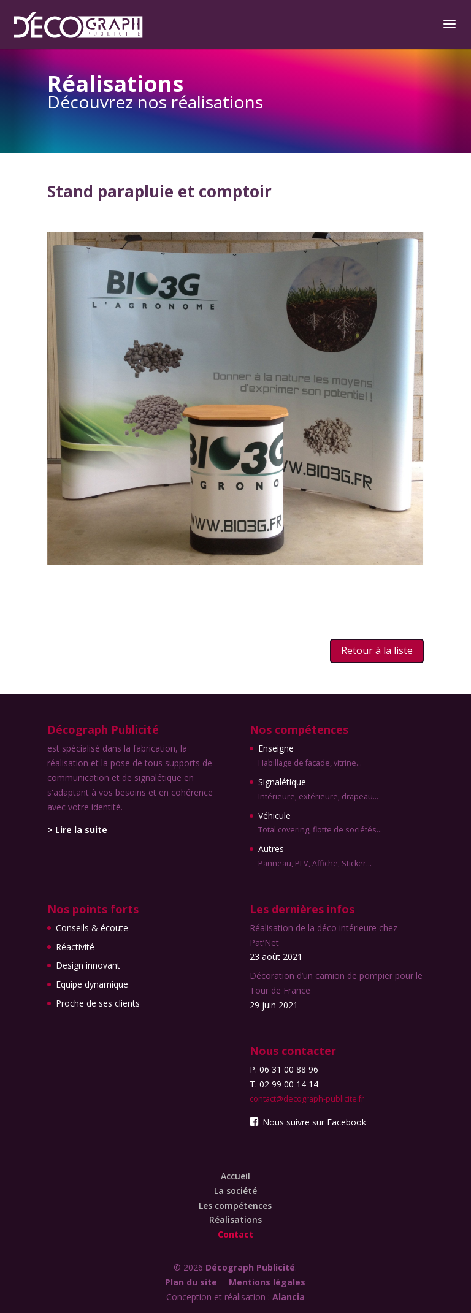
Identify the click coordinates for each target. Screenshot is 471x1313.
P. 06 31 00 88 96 (284, 1069)
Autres (320, 857)
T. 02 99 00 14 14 (284, 1084)
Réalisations (235, 1219)
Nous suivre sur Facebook (308, 1122)
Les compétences (235, 1205)
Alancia (288, 1297)
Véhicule (320, 824)
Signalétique (320, 790)
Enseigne (320, 756)
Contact (235, 1234)
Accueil (235, 1176)
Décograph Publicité (250, 1267)
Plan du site (191, 1282)
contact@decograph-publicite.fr (307, 1099)
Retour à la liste (377, 650)
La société (235, 1191)
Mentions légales (267, 1282)
